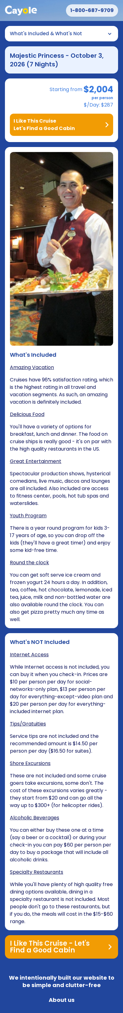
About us (62, 1000)
